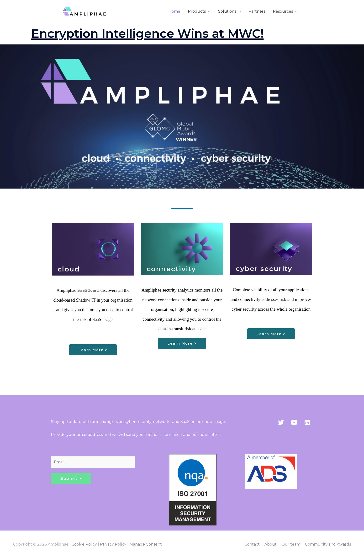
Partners (256, 11)
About (270, 544)
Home (174, 11)
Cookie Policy (84, 544)
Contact (252, 544)
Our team (290, 544)
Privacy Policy (113, 544)
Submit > (71, 478)
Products (197, 11)
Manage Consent (145, 544)
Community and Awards (328, 544)
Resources (283, 11)
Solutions (227, 11)
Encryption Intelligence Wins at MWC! (147, 33)
